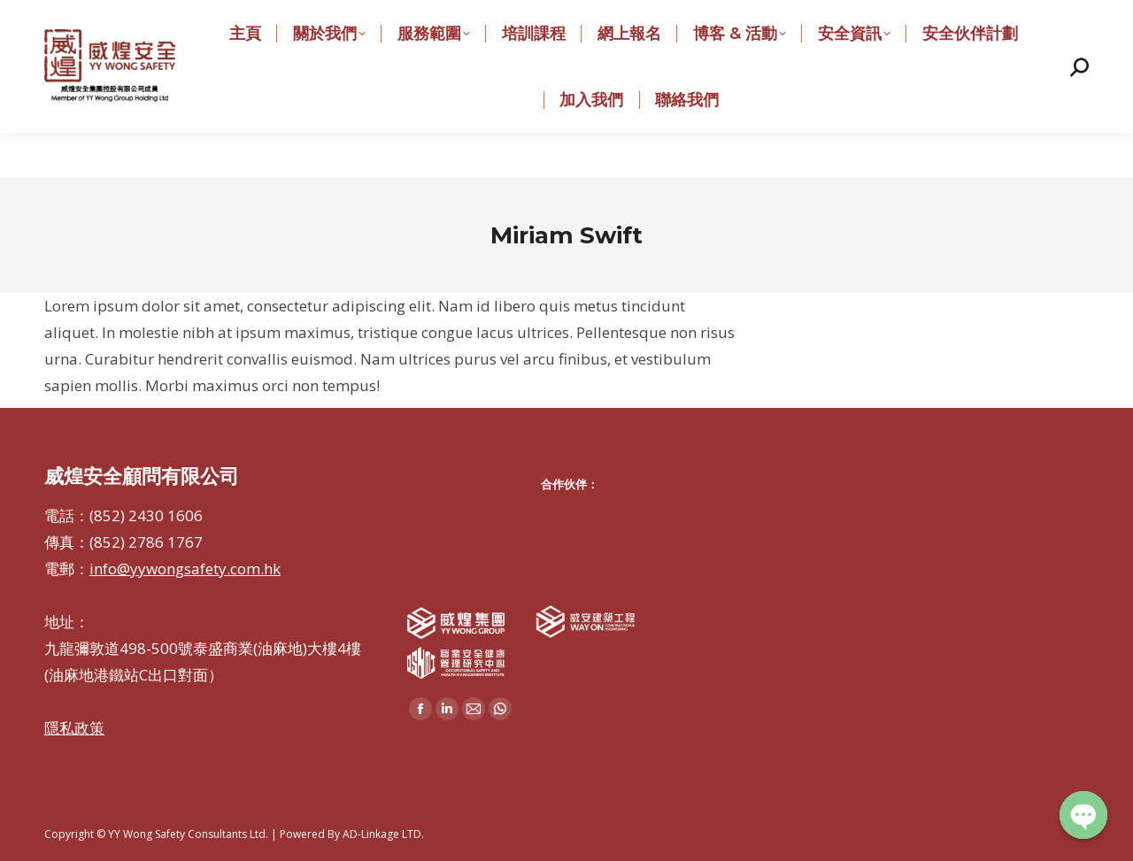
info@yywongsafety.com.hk (520, 22)
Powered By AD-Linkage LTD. (352, 834)
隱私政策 (74, 728)
